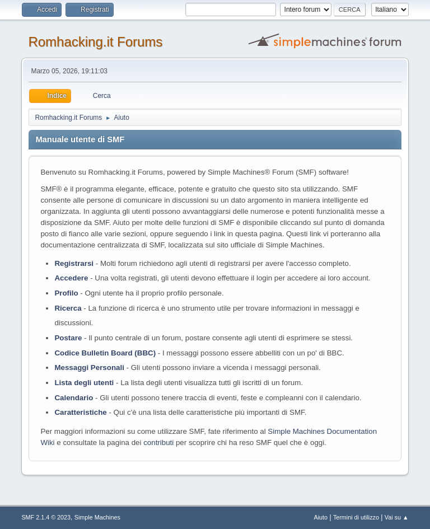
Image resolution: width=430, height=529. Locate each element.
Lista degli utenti (84, 382)
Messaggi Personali (89, 367)
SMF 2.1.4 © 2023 (46, 517)
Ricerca (67, 308)
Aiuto (321, 517)
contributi (158, 442)
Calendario (73, 398)
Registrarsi (74, 263)
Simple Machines (97, 517)
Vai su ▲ (397, 517)
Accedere (71, 278)
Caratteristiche (80, 412)
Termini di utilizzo (356, 517)
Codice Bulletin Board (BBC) (105, 353)
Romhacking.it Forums (95, 41)
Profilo (66, 293)
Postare (68, 338)
